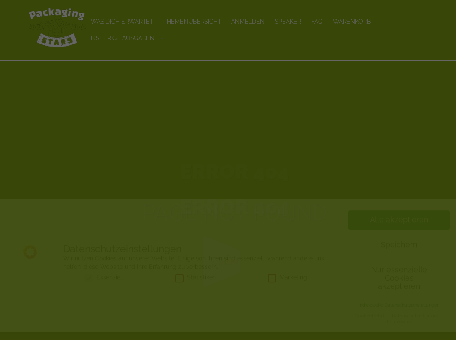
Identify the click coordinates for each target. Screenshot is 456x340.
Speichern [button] (399, 253)
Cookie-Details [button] (371, 323)
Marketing (287, 285)
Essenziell (104, 285)
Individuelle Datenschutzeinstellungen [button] (398, 312)
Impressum (399, 329)
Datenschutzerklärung (416, 323)
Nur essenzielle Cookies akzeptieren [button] (399, 286)
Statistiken (195, 285)
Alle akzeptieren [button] (399, 228)
